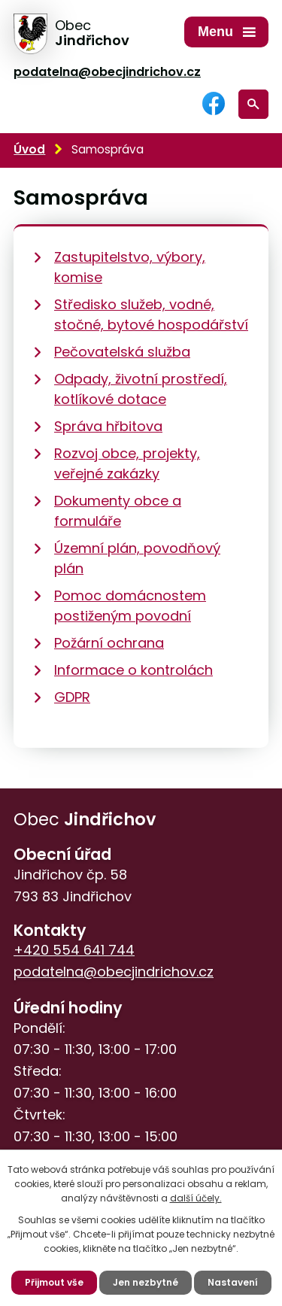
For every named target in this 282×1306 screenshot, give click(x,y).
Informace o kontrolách (133, 670)
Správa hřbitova (108, 426)
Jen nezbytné (145, 1282)
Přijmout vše (54, 1282)
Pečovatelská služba (122, 351)
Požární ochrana (109, 642)
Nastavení (233, 1282)
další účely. (196, 1198)
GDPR (72, 697)
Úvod (29, 149)
